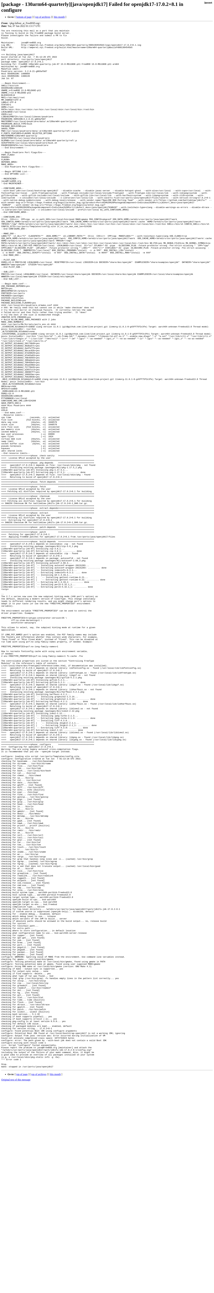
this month (59, 17)
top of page (22, 1282)
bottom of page (24, 17)
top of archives (42, 17)
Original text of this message (15, 1287)
